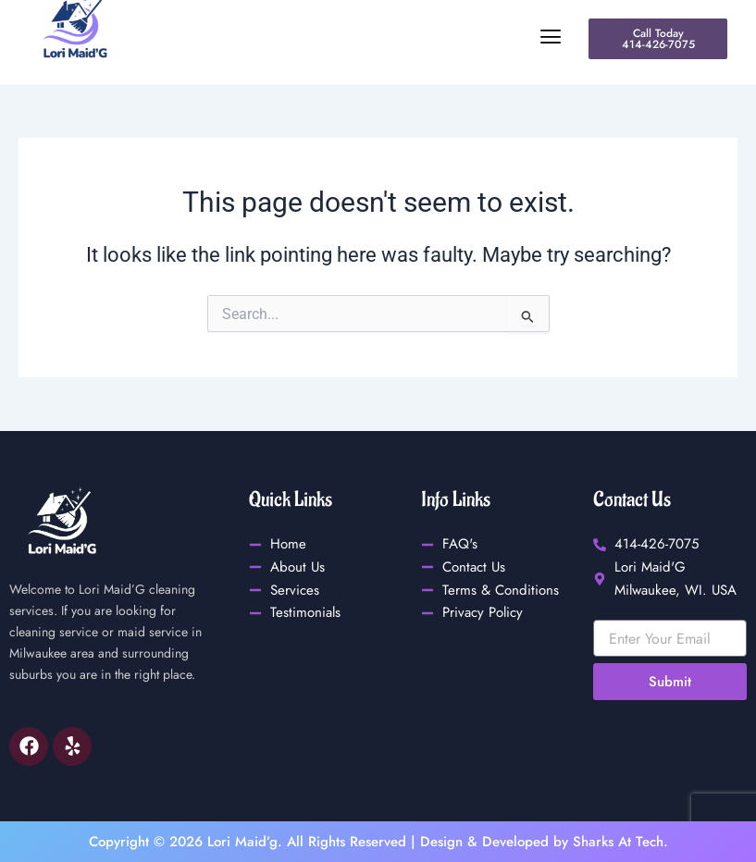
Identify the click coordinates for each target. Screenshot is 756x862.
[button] (359, 36)
